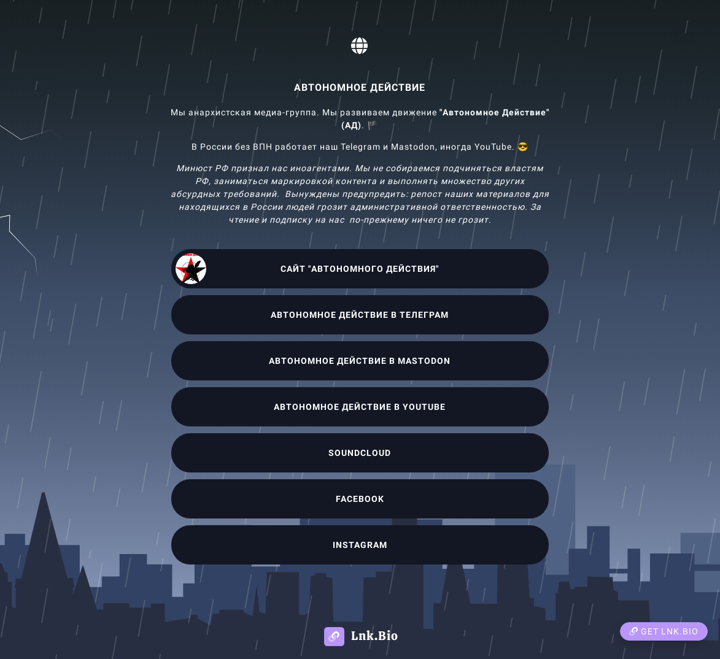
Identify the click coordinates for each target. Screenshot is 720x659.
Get (664, 631)
